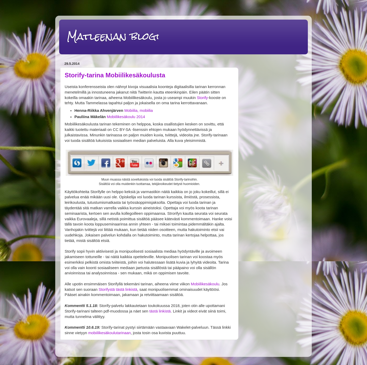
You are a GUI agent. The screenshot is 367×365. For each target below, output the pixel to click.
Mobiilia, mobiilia (138, 110)
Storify (202, 98)
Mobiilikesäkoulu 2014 (126, 117)
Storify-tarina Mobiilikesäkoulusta (115, 75)
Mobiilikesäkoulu (205, 284)
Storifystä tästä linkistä (118, 289)
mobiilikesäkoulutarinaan (109, 333)
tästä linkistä (160, 311)
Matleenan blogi (113, 36)
